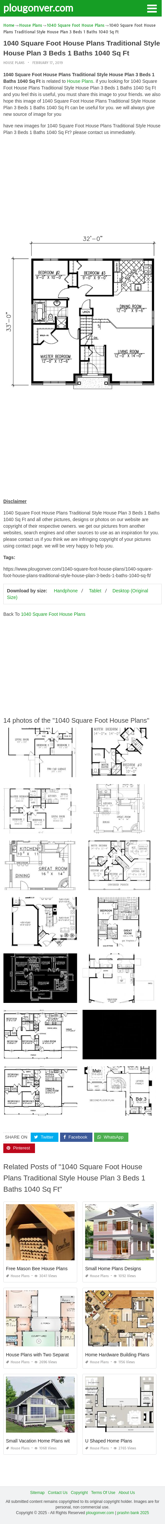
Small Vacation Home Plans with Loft (44, 1440)
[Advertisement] (82, 187)
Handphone (66, 590)
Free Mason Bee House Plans (37, 1268)
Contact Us (57, 1492)
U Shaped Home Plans (108, 1440)
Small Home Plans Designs (113, 1268)
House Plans (13, 63)
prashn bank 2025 (133, 1512)
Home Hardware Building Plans (117, 1354)
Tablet (95, 590)
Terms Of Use (103, 1492)
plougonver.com (38, 8)
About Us (126, 1492)
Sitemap (37, 1492)
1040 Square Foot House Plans (53, 614)
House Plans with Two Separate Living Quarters (55, 1354)
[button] (152, 8)
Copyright (79, 1492)
